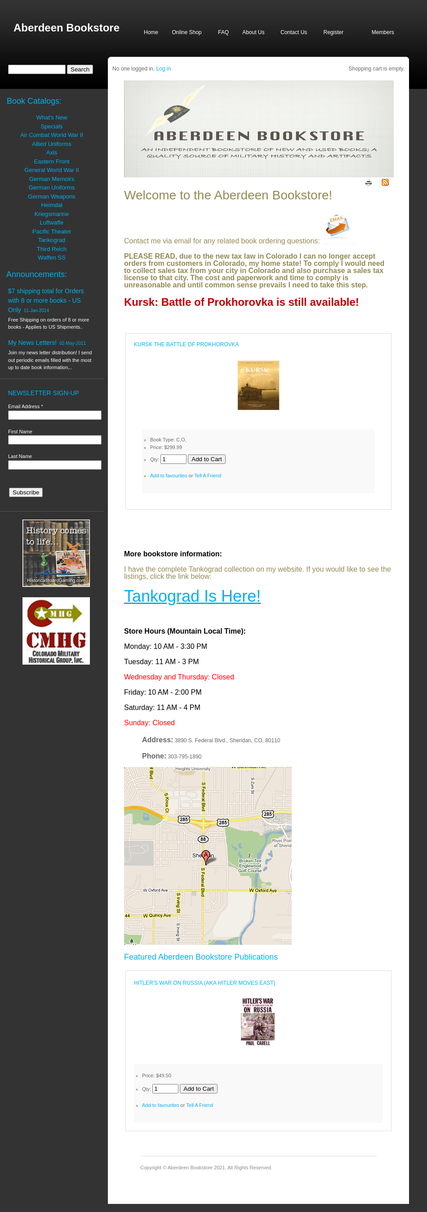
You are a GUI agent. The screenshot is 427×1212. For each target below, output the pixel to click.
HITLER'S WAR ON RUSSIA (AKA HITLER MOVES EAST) (205, 983)
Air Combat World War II (51, 135)
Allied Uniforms (51, 144)
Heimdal (51, 205)
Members (383, 32)
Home (151, 32)
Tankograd (52, 240)
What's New (51, 117)
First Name (20, 431)
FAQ (223, 32)
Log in (163, 69)
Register (333, 32)
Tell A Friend (207, 475)
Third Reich (52, 249)
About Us (253, 32)
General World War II (51, 170)
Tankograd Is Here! (192, 596)
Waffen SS (51, 257)
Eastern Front (52, 161)
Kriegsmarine (52, 214)
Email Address (25, 406)
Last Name (20, 456)
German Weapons (51, 196)
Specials (51, 126)
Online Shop (186, 32)
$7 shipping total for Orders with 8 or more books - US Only (46, 300)
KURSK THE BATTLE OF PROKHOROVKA (186, 344)
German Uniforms (52, 187)
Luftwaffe (52, 222)
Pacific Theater (51, 231)
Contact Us (293, 32)
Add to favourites (168, 475)
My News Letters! (32, 342)
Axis (52, 152)
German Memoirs (51, 179)
